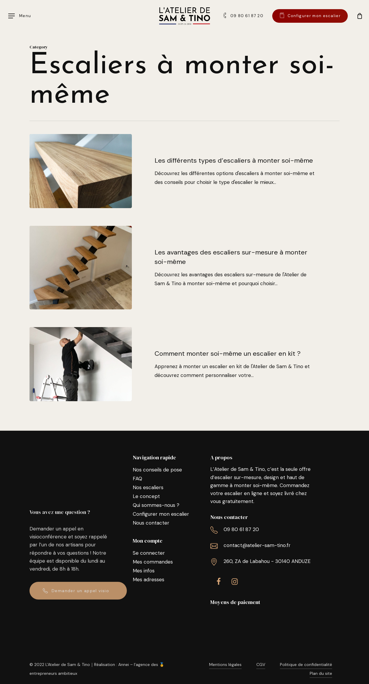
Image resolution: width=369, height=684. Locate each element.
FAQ (137, 478)
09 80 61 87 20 (241, 529)
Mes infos (144, 570)
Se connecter (149, 553)
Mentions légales (225, 672)
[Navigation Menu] (19, 16)
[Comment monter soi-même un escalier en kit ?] (80, 371)
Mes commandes (153, 562)
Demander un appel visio (80, 598)
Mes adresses (148, 579)
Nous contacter (151, 523)
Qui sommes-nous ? (156, 505)
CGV (260, 672)
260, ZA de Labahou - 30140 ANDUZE (267, 561)
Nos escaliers (148, 487)
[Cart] (358, 16)
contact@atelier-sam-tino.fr (257, 545)
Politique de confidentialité (306, 672)
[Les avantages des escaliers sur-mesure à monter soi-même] (80, 274)
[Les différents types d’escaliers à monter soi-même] (80, 171)
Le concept (146, 496)
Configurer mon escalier (161, 514)
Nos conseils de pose (157, 469)
